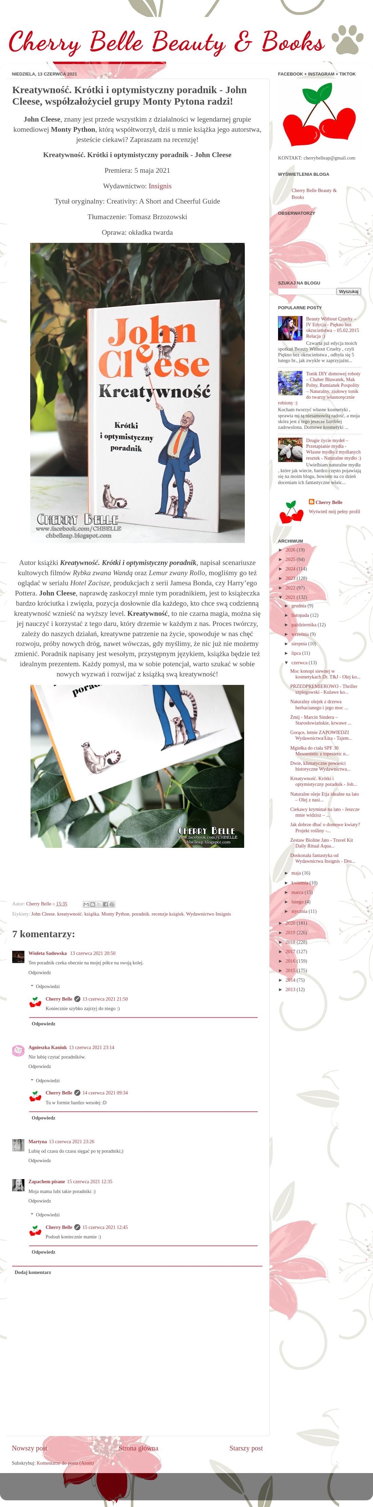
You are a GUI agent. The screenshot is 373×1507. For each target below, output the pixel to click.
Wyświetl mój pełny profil (334, 511)
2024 (291, 568)
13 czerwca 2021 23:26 (71, 1141)
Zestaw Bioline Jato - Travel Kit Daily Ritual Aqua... (321, 843)
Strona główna (138, 1448)
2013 (291, 989)
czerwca (300, 662)
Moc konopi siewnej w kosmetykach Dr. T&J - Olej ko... (325, 673)
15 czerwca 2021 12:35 (90, 1181)
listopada (301, 615)
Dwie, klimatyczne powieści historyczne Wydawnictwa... (320, 766)
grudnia (300, 605)
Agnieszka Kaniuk (47, 1047)
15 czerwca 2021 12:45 (105, 1227)
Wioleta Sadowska (48, 953)
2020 (291, 923)
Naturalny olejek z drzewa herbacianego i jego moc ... (319, 704)
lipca (297, 653)
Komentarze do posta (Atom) (65, 1463)
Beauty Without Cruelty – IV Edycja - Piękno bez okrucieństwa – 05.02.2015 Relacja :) (332, 327)
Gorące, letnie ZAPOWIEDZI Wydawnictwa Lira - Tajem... (321, 735)
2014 (291, 980)
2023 (291, 578)
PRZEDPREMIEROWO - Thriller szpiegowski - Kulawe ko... (323, 689)
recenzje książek (168, 914)
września (301, 634)
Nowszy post (29, 1448)
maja (297, 873)
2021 (291, 597)
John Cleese (43, 914)
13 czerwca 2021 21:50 (105, 999)
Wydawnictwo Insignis (208, 914)
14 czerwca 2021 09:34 (105, 1092)
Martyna (37, 1141)
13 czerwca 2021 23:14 (91, 1047)
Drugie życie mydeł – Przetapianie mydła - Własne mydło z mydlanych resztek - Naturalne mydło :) (333, 449)
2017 (291, 951)
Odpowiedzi (48, 986)
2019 (291, 932)
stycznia (300, 911)
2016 (291, 961)
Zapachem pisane (46, 1181)
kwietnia (301, 882)
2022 (291, 587)
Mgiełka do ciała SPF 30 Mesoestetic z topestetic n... (319, 750)
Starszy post (246, 1448)
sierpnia (300, 643)
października (305, 624)
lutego (298, 901)
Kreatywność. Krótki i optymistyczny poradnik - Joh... (323, 781)
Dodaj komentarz (33, 1272)
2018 (291, 942)
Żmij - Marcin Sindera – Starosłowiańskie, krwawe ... (320, 720)
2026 (291, 549)
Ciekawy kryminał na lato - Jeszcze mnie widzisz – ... (324, 812)
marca (298, 892)
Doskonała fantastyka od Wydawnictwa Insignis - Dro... (322, 858)
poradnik (140, 914)
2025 (291, 559)
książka (91, 914)
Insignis (160, 186)
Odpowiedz (39, 972)
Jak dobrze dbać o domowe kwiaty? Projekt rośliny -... (325, 827)
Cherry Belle (58, 999)
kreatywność (69, 914)
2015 (291, 970)
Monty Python (115, 914)
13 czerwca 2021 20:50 (92, 953)
